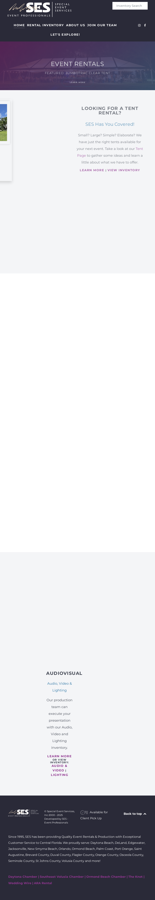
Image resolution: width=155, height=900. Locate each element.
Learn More (77, 82)
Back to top (135, 814)
